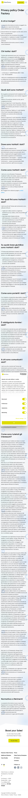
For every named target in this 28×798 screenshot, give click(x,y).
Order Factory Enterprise (20, 755)
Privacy (15, 794)
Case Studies (4, 758)
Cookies (11, 794)
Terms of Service (5, 794)
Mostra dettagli (19, 418)
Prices (15, 752)
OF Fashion (17, 758)
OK (14, 422)
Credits (19, 794)
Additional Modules (6, 755)
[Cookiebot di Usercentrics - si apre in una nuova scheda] (20, 374)
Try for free (20, 2)
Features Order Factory (7, 752)
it (1, 764)
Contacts (16, 760)
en (4, 764)
